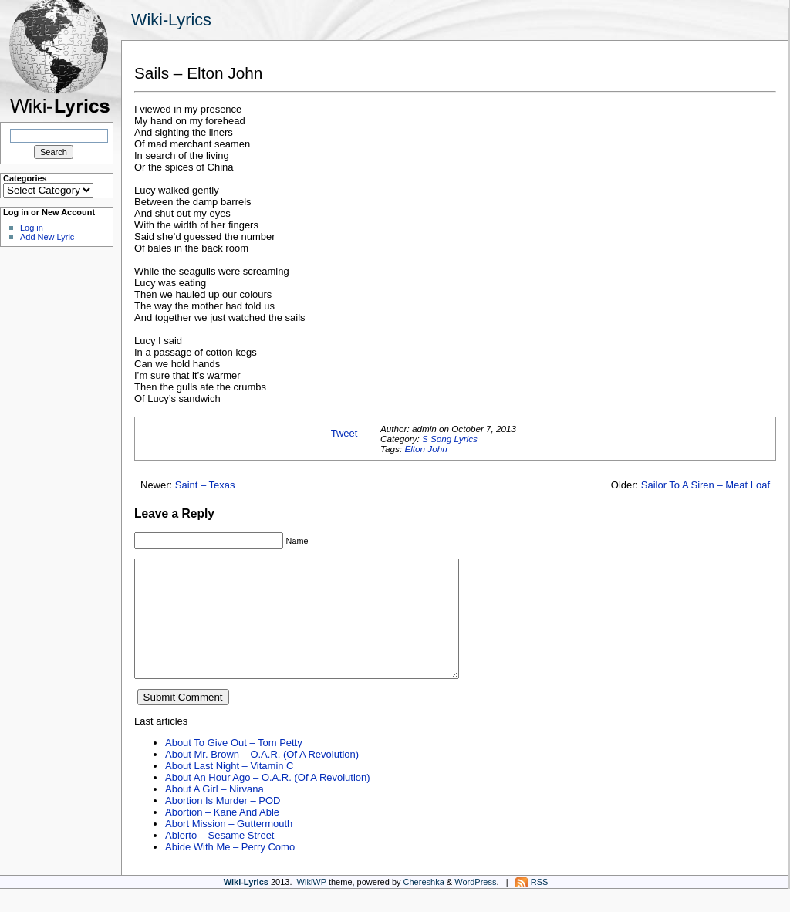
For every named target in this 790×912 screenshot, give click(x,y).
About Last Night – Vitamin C (229, 789)
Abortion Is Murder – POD (222, 823)
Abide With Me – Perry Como (230, 870)
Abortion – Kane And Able (222, 835)
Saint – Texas (205, 485)
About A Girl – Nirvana (214, 812)
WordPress (475, 905)
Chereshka (423, 905)
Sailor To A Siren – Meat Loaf (705, 485)
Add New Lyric (47, 237)
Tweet (344, 433)
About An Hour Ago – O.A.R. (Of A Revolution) (267, 800)
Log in (31, 227)
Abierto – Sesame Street (219, 858)
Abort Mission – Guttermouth (228, 847)
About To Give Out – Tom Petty (233, 766)
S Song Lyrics (450, 439)
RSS (540, 905)
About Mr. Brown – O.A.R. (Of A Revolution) (262, 777)
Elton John (425, 449)
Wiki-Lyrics (171, 19)
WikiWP (311, 905)
